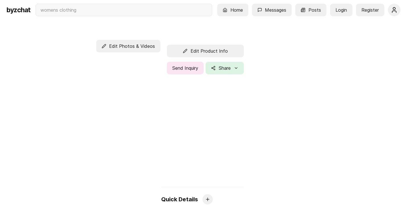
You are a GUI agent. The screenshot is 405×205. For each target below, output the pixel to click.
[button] (232, 10)
